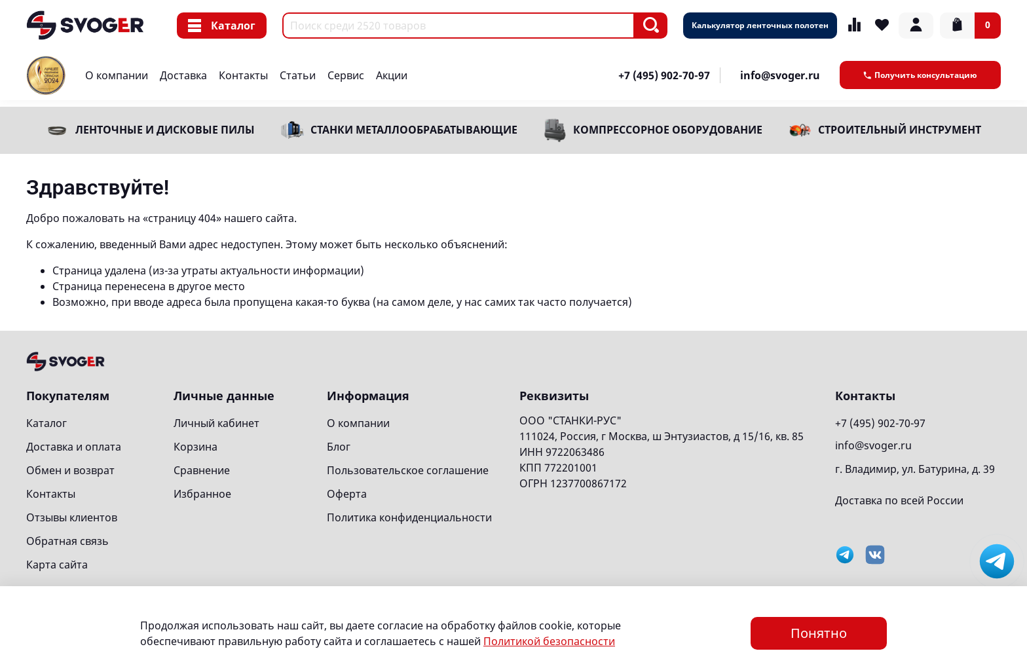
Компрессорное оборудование (667, 129)
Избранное (202, 494)
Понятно (819, 633)
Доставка (183, 75)
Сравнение (202, 470)
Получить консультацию (920, 75)
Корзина (195, 446)
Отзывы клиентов (71, 517)
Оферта (347, 494)
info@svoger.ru (780, 75)
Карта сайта (57, 564)
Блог (338, 446)
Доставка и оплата (73, 446)
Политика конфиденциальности (409, 517)
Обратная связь (67, 541)
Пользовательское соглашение (408, 470)
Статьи (298, 75)
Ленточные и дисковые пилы (165, 129)
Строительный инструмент (899, 129)
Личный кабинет (216, 423)
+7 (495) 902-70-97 (664, 75)
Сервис (345, 75)
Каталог (221, 25)
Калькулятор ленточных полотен (760, 25)
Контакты (243, 75)
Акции (391, 75)
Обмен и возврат (70, 470)
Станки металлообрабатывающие (413, 129)
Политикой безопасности (549, 641)
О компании (116, 75)
